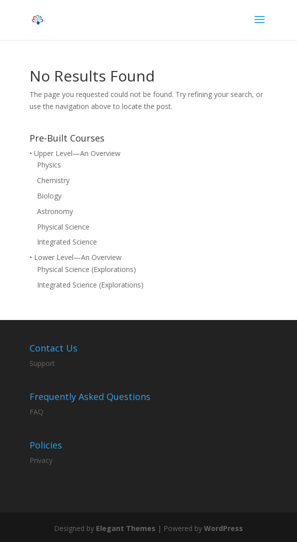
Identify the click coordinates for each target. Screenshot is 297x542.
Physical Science (63, 227)
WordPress (223, 528)
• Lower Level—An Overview (76, 257)
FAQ (37, 411)
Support (42, 363)
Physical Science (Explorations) (86, 269)
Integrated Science (67, 241)
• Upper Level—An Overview (75, 153)
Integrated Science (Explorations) (90, 285)
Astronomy (55, 211)
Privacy (41, 460)
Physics (49, 165)
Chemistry (53, 180)
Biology (49, 195)
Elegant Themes (126, 528)
